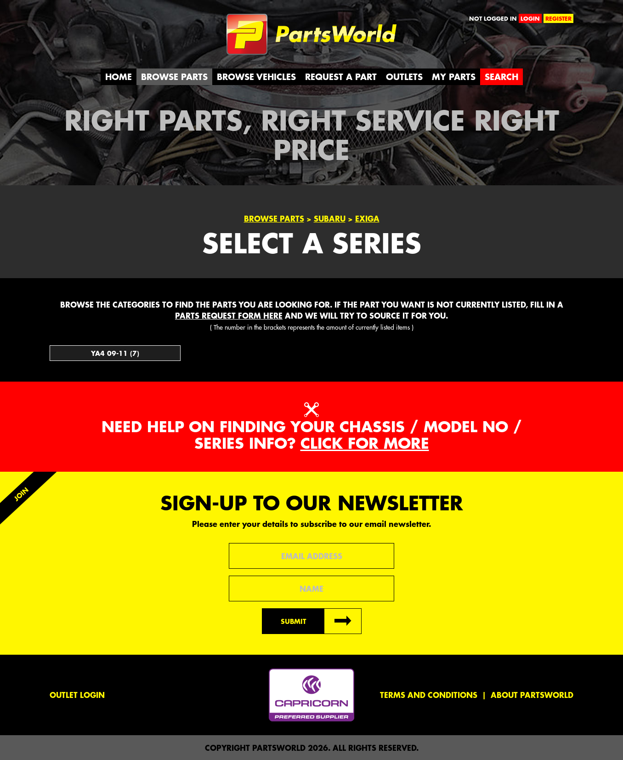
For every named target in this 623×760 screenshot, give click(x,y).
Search (501, 76)
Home (118, 76)
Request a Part (341, 76)
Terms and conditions (428, 695)
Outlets (404, 76)
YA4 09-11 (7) (115, 353)
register (558, 18)
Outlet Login (77, 695)
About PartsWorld (532, 695)
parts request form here (229, 315)
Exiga (367, 218)
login (530, 18)
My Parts (454, 76)
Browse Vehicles (256, 76)
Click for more (364, 443)
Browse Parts (174, 76)
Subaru (329, 218)
